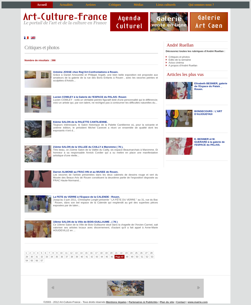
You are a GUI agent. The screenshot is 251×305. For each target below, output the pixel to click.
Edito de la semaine (180, 59)
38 (72, 257)
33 (47, 257)
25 (136, 253)
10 (61, 253)
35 (57, 257)
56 (37, 260)
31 (37, 257)
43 (97, 257)
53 (152, 257)
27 (146, 253)
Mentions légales (116, 302)
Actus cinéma (176, 62)
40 (82, 257)
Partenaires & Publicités (143, 302)
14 (81, 253)
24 (131, 253)
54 (27, 260)
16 (91, 253)
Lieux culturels (166, 4)
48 (127, 257)
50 (137, 257)
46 (112, 257)
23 (126, 253)
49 (132, 257)
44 (102, 257)
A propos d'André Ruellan (183, 65)
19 (106, 253)
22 (121, 253)
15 (86, 253)
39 (77, 257)
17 (96, 253)
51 (142, 257)
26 (141, 253)
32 (42, 257)
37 (67, 257)
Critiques (115, 4)
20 (111, 253)
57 (42, 260)
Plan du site (167, 302)
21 (116, 253)
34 (52, 257)
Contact (181, 302)
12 (71, 253)
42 (92, 257)
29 (27, 257)
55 (32, 260)
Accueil (42, 4)
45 (107, 257)
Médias (138, 4)
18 (101, 253)
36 (62, 257)
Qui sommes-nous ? (201, 4)
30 (32, 257)
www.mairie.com (198, 302)
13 (76, 253)
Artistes (91, 4)
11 (66, 253)
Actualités (66, 4)
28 (151, 253)
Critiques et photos (179, 56)
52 (147, 257)
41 (87, 257)
